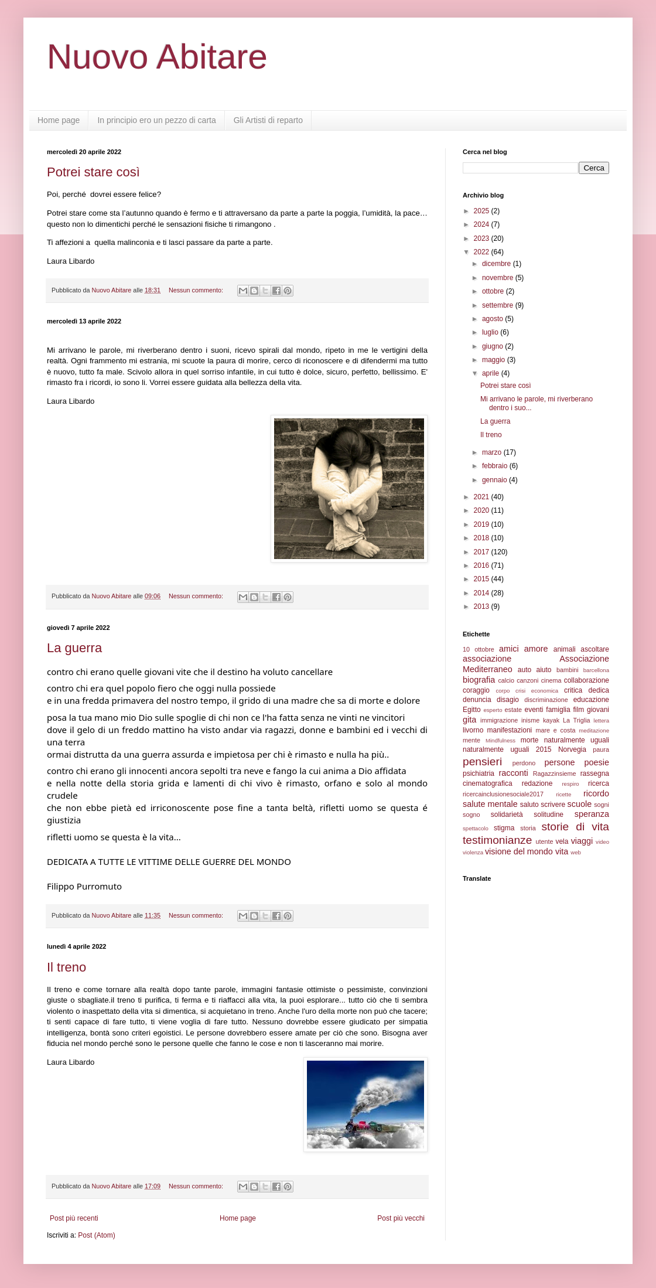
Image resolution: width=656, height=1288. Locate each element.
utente (545, 841)
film (578, 710)
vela (561, 841)
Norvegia (572, 749)
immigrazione (499, 720)
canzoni (527, 680)
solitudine (548, 814)
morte (530, 740)
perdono (524, 762)
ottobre (494, 291)
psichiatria (478, 773)
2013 (482, 606)
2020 (482, 510)
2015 (482, 579)
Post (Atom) (96, 1235)
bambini (567, 669)
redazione (537, 783)
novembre (498, 278)
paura (601, 749)
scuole (580, 804)
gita (469, 719)
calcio (506, 680)
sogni (601, 804)
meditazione (594, 730)
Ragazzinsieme (554, 773)
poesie (597, 762)
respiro (570, 784)
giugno (493, 346)
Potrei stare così (93, 172)
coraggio (476, 690)
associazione (487, 658)
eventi (534, 710)
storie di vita (575, 826)
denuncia (477, 700)
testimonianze (497, 840)
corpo (503, 690)
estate (513, 709)
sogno (471, 814)
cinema (551, 680)
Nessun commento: (197, 290)
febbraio (496, 466)
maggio (494, 360)
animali (565, 649)
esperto (492, 710)
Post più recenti (74, 1218)
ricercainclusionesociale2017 (503, 794)
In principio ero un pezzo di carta (156, 120)
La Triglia (576, 720)
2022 (482, 252)
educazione (591, 700)
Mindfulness (500, 740)
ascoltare (594, 649)
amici (509, 648)
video (602, 842)
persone (559, 762)
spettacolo (475, 828)
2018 (482, 538)
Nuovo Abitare (157, 56)
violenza (473, 852)
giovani (598, 710)
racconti (513, 773)
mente (471, 740)
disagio (508, 700)
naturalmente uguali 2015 (507, 749)
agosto (493, 319)
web (575, 852)
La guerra (74, 647)
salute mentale (490, 804)
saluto (529, 804)
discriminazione (546, 699)
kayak (551, 720)
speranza (592, 814)
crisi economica (536, 690)
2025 (482, 211)
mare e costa (555, 730)
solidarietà (507, 814)
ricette (563, 794)
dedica (599, 690)
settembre (498, 305)
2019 (482, 524)
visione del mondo (519, 851)
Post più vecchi (401, 1218)
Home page (58, 120)
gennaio (495, 480)
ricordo (596, 793)
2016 (482, 565)
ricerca (598, 783)
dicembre (497, 264)
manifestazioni (509, 730)
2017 (482, 552)
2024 (482, 224)
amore (536, 648)
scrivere (553, 804)
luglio (491, 332)
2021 (482, 497)
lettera (601, 720)
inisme (530, 720)
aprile (491, 373)
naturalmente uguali (576, 740)
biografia (479, 679)
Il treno (66, 967)
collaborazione (586, 680)
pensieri (482, 761)
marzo (493, 452)
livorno (473, 730)
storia (527, 828)
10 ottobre (478, 649)
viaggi (582, 841)
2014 (482, 593)
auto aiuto (535, 670)
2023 (482, 238)
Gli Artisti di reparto (268, 120)
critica (573, 690)
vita (561, 851)
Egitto (472, 710)
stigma (504, 828)
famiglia (558, 710)
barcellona (596, 670)
